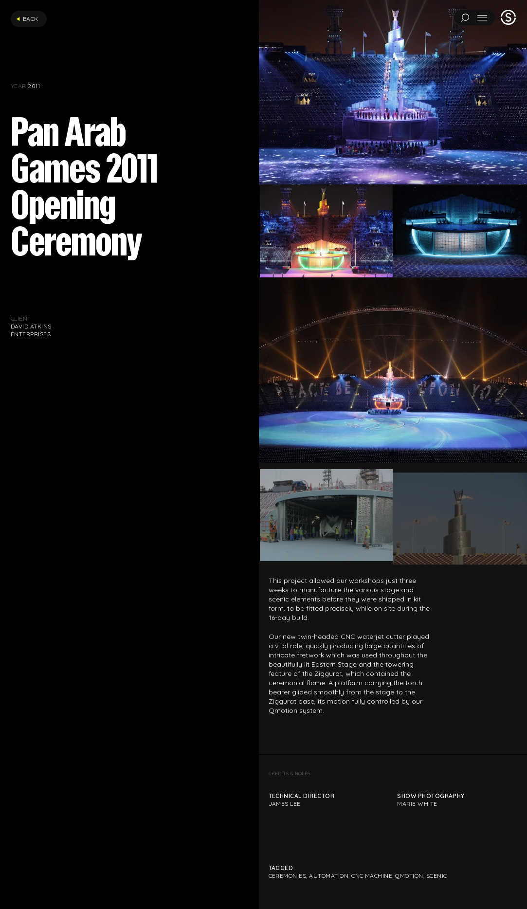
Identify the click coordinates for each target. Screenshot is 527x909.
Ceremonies (288, 875)
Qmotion (409, 875)
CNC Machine (371, 875)
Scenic (436, 875)
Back (27, 18)
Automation (328, 875)
